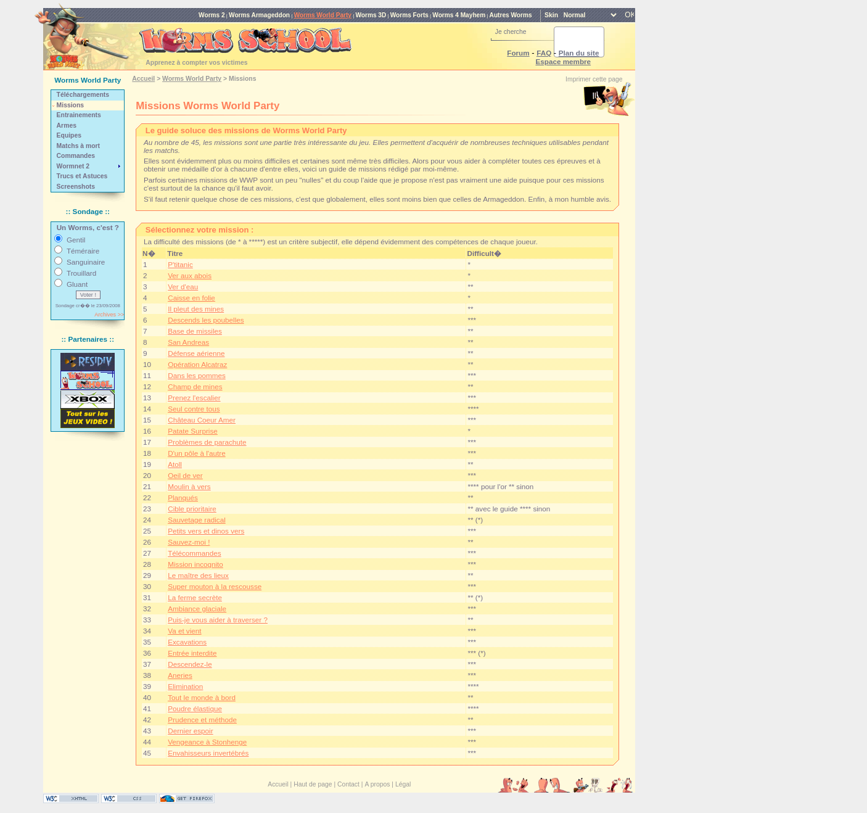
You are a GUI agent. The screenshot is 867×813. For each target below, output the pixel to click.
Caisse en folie (191, 298)
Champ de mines (195, 386)
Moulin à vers (189, 486)
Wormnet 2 (73, 166)
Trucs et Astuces (82, 176)
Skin (551, 15)
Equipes (69, 135)
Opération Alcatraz (197, 364)
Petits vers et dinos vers (206, 531)
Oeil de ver (185, 475)
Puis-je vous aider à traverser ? (218, 620)
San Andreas (188, 342)
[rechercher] (564, 42)
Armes (66, 125)
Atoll (175, 464)
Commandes (76, 155)
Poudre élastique (195, 708)
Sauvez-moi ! (189, 542)
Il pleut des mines (196, 309)
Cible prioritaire (192, 509)
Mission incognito (195, 564)
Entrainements (79, 115)
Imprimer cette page (593, 79)
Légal (403, 784)
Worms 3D (370, 15)
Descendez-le (190, 664)
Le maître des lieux (198, 575)
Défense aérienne (196, 353)
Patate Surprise (193, 431)
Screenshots (76, 186)
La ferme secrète (195, 597)
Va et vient (184, 631)
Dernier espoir (190, 731)
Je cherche (511, 31)
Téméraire (83, 251)
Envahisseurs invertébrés (208, 753)
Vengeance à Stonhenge (207, 742)
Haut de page (313, 784)
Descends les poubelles (206, 320)
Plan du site (579, 53)
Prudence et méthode (202, 720)
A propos (377, 784)
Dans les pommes (197, 375)
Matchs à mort (78, 145)
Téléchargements (83, 94)
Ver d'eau (183, 287)
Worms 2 (212, 15)
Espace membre (563, 61)
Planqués (183, 497)
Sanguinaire (86, 262)
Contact (348, 784)
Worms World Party (322, 15)
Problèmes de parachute (207, 442)
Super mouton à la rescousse (214, 586)
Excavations (187, 642)
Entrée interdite (192, 653)
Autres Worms (511, 15)
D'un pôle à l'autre (196, 453)
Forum (518, 53)
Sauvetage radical (197, 520)
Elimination (185, 686)
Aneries (180, 675)
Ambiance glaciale (197, 609)
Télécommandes (194, 553)
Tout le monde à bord (202, 697)
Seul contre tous (194, 409)
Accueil (143, 78)
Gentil (76, 240)
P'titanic (180, 264)
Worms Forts (409, 15)
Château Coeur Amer (202, 420)
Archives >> (109, 315)
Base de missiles (195, 331)
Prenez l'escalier (194, 398)
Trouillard (81, 273)
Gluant (77, 284)
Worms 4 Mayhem (458, 15)
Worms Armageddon (259, 15)
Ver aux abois (190, 275)
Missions (70, 105)
